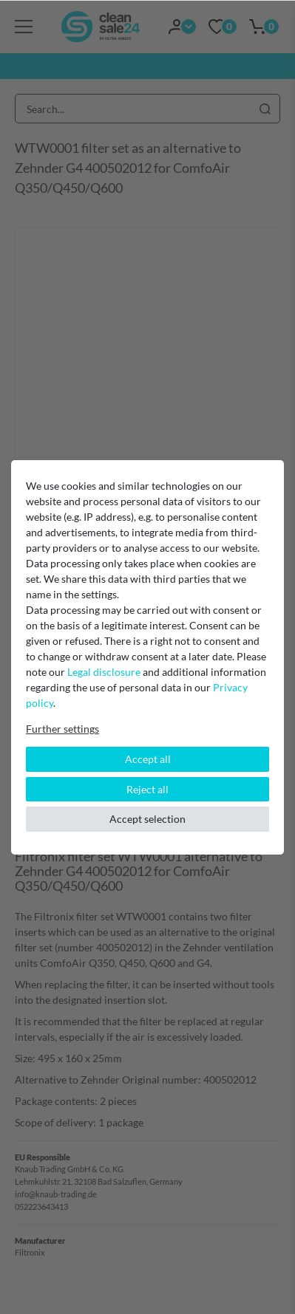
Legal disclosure (103, 671)
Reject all (147, 789)
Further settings (62, 728)
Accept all (148, 759)
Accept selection (147, 818)
